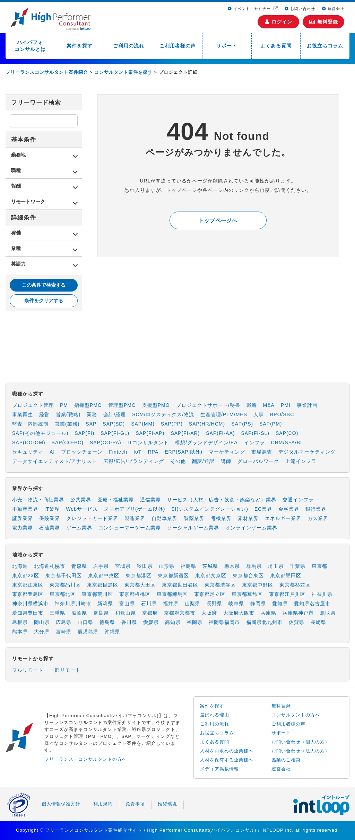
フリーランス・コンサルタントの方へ (85, 759)
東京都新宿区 (173, 575)
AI (52, 452)
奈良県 (101, 613)
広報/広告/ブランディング (133, 461)
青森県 (79, 566)
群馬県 (254, 566)
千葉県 (297, 566)
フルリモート (27, 670)
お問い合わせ (300, 9)
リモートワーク (28, 201)
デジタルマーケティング (307, 452)
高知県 (173, 622)
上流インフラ (301, 461)
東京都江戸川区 (287, 594)
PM (64, 405)
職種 (16, 170)
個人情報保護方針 (61, 803)
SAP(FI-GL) (115, 433)
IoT (137, 452)
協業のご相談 (286, 759)
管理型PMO (122, 405)
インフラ (254, 442)
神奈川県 (322, 594)
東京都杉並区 (295, 585)
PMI (286, 405)
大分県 (42, 631)
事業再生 (22, 414)
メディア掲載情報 (219, 768)
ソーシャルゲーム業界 (193, 527)
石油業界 (49, 527)
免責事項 (135, 803)
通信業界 (150, 499)
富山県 (127, 603)
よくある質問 (276, 45)
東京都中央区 (103, 575)
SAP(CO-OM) (28, 442)
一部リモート (65, 670)
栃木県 (232, 566)
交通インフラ (298, 499)
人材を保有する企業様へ (226, 759)
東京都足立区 (209, 594)
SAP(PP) (172, 424)
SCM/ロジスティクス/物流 (163, 414)
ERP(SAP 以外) (183, 452)
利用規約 (103, 803)
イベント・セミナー (250, 9)
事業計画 (307, 405)
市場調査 (261, 452)
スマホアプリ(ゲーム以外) (134, 509)
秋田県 (145, 566)
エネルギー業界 (283, 518)
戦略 (251, 405)
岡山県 (42, 622)
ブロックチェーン (82, 452)
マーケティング (227, 452)
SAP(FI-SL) (255, 433)
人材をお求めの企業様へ (226, 750)
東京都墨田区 (285, 575)
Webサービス (82, 509)
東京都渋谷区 (220, 585)
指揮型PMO (88, 405)
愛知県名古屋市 (312, 603)
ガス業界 (318, 518)
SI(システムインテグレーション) (209, 509)
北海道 (20, 566)
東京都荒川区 (97, 594)
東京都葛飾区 (247, 594)
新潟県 (105, 603)
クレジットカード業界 (92, 518)
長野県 (214, 603)
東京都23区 (25, 575)
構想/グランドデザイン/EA (206, 442)
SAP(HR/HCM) (207, 424)
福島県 (188, 566)
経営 (44, 414)
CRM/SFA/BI (286, 442)
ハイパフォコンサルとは (30, 45)
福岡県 (194, 622)
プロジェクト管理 (33, 405)
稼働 (16, 232)
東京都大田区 (140, 585)
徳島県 (107, 622)
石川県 (149, 603)
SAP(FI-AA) (220, 433)
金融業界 (288, 509)
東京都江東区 (27, 585)
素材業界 (248, 518)
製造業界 (134, 518)
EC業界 (263, 509)
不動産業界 (25, 509)
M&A (269, 405)
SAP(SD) (114, 424)
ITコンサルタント (148, 442)
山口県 (85, 622)
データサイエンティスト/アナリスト (54, 461)
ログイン (278, 22)
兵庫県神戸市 (298, 613)
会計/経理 (114, 414)
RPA (153, 452)
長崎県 (318, 622)
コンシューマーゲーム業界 (129, 527)
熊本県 (20, 631)
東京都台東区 (248, 575)
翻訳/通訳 (203, 461)
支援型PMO (156, 405)
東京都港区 (138, 575)
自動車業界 (164, 518)
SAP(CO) (287, 433)
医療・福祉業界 (115, 499)
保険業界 (49, 518)
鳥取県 (328, 613)
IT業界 (52, 509)
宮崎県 (63, 631)
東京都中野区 (257, 585)
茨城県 (210, 566)
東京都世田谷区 (180, 585)
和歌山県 (125, 613)
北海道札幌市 (49, 566)
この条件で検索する (44, 285)
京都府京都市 (179, 613)
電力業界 (22, 527)
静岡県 (258, 603)
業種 (16, 248)
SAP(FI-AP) (150, 433)
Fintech (118, 452)
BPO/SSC (282, 414)
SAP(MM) (143, 424)
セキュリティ (27, 452)
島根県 (20, 622)
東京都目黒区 (102, 585)
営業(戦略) (68, 414)
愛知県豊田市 (27, 613)
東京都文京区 (210, 575)
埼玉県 (276, 566)
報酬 (16, 186)
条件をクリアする (43, 300)
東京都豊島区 (27, 594)
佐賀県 (296, 622)
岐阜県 (236, 603)
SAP (91, 424)
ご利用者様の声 (177, 45)
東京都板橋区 (134, 594)
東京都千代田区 (63, 575)
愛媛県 (151, 622)
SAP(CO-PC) (68, 442)
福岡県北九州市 (264, 622)
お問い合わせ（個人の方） (300, 741)
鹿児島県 (88, 631)
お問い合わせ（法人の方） (300, 750)
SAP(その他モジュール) (40, 433)
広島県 (63, 622)
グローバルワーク (258, 461)
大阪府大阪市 (238, 613)
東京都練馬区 (172, 594)
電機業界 (221, 518)
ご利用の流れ (128, 45)
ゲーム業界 (79, 527)
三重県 (57, 613)
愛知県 (280, 603)
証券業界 (22, 518)
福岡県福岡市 (224, 622)
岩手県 (101, 566)
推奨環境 (167, 803)
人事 (258, 414)
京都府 (150, 613)
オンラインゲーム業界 (251, 527)
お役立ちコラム (325, 45)
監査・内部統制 (30, 424)
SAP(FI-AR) (185, 433)
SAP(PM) (270, 424)
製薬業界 (194, 518)
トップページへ (218, 220)
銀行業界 (315, 509)
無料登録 (323, 22)
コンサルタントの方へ (295, 714)
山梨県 (192, 603)
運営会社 (333, 9)
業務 (92, 414)
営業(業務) (67, 424)
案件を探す (80, 45)
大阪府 (209, 613)
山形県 (166, 566)
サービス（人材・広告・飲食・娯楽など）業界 (221, 499)
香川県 (129, 622)
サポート (226, 45)
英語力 (18, 264)
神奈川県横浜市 (30, 603)
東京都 (319, 566)
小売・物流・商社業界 (38, 499)
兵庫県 (268, 613)
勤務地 (18, 155)
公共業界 (80, 499)
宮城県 (123, 566)
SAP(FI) (84, 433)
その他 (178, 461)
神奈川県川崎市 (73, 603)
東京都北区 (63, 594)
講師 (226, 461)
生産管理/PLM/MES (223, 414)
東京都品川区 (65, 585)
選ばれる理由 (214, 714)
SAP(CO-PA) (105, 442)
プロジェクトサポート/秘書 (208, 405)
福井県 (171, 603)
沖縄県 (112, 631)
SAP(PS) (242, 424)
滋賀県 (79, 613)
